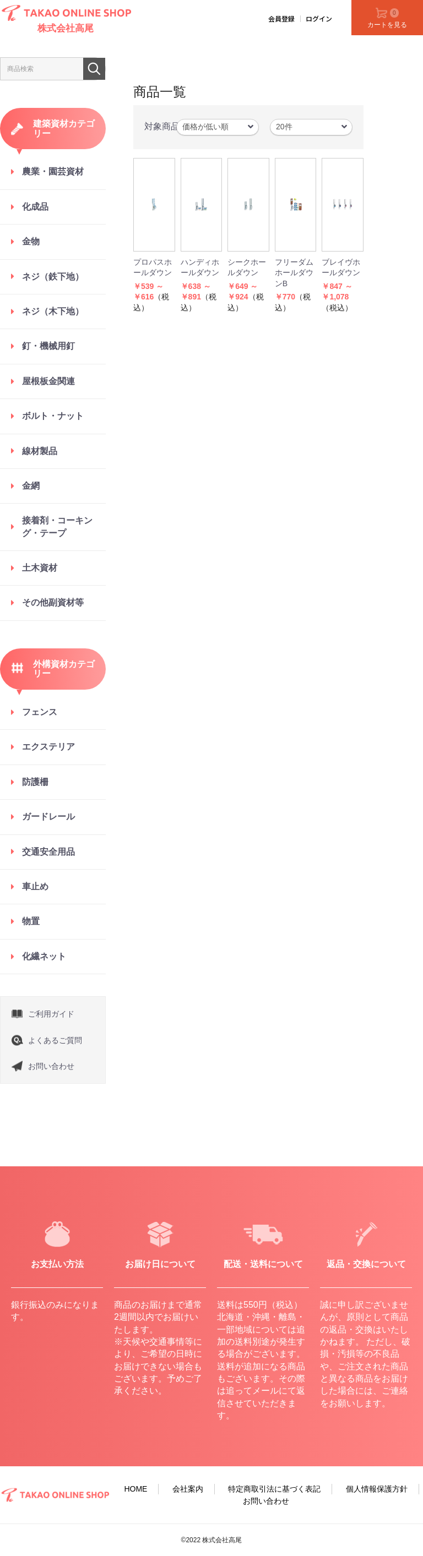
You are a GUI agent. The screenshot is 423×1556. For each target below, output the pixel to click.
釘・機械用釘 (48, 346)
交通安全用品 (48, 851)
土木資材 (39, 567)
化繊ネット (44, 956)
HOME (135, 1488)
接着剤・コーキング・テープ (57, 526)
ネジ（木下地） (53, 311)
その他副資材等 (53, 602)
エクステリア (48, 746)
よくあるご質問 (55, 1040)
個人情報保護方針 (377, 1488)
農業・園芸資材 (53, 171)
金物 (31, 241)
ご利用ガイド (51, 1013)
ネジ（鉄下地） (53, 276)
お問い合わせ (51, 1066)
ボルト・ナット (53, 416)
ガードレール (48, 816)
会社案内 (187, 1488)
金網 (31, 485)
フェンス (39, 712)
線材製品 (39, 451)
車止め (35, 886)
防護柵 (35, 782)
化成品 (35, 206)
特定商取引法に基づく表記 (274, 1488)
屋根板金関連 (48, 381)
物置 (31, 921)
